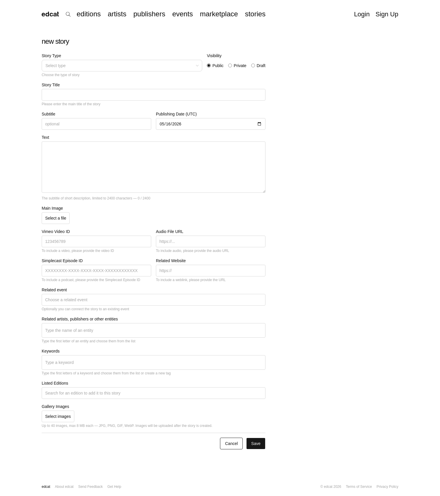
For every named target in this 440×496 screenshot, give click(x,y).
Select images (58, 416)
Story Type (51, 55)
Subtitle (48, 114)
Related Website (171, 260)
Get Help (114, 487)
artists (117, 14)
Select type (122, 65)
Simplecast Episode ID (62, 260)
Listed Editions (55, 383)
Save (256, 443)
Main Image (52, 208)
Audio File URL (169, 231)
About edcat (64, 487)
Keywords (50, 351)
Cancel (231, 443)
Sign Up (387, 14)
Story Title (51, 85)
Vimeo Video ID (56, 231)
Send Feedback (90, 487)
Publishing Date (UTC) (176, 114)
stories (255, 14)
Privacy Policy (387, 487)
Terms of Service (359, 487)
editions (89, 14)
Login (362, 14)
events (182, 14)
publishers (149, 14)
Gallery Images (55, 406)
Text (45, 137)
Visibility (214, 55)
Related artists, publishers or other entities (80, 319)
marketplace (219, 14)
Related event (54, 290)
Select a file (55, 218)
